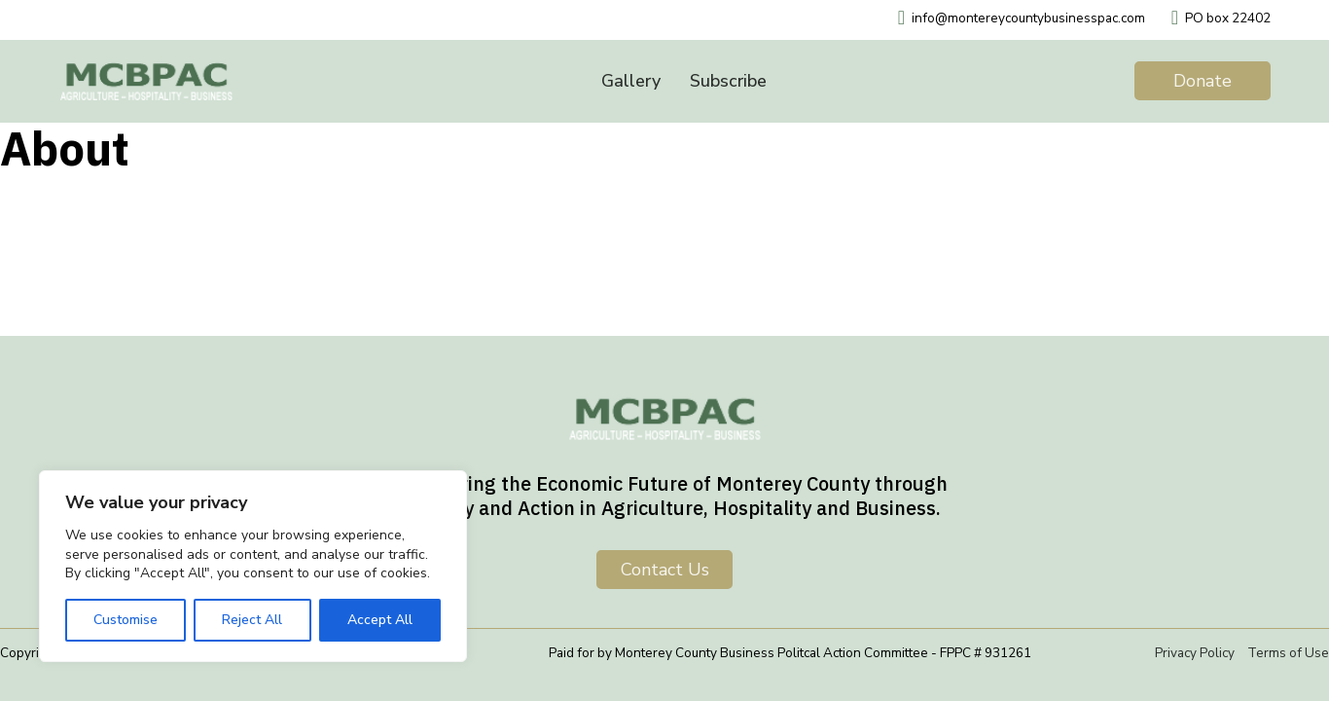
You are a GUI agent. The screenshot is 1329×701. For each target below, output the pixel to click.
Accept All (380, 619)
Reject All (252, 619)
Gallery (631, 80)
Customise (125, 619)
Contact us (665, 569)
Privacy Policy (1195, 653)
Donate (1202, 80)
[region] (253, 566)
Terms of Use (1288, 653)
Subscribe (728, 80)
